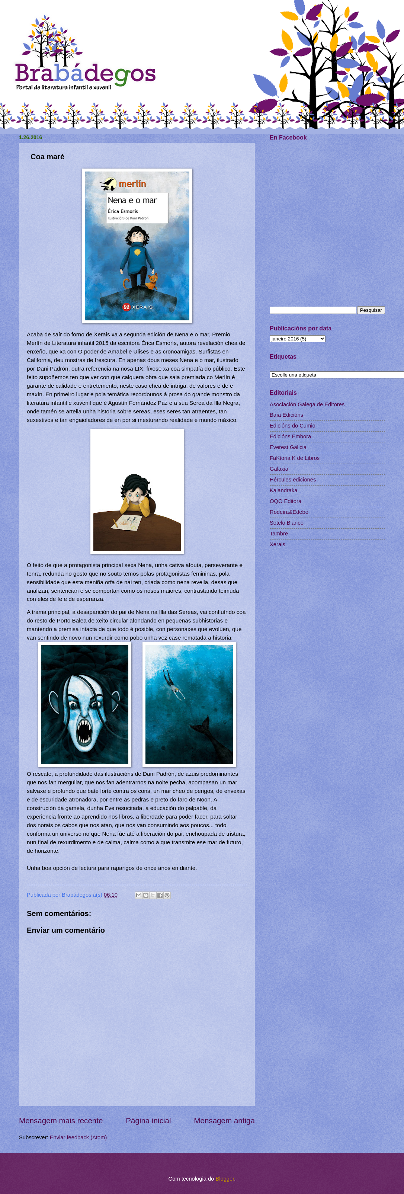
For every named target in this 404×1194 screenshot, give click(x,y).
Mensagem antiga (224, 1120)
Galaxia (279, 469)
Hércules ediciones (293, 480)
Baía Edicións (286, 415)
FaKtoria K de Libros (295, 458)
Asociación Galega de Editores (307, 404)
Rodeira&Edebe (289, 512)
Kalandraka (283, 490)
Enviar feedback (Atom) (78, 1137)
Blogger (224, 1179)
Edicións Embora (290, 436)
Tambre (279, 534)
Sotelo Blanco (287, 523)
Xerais (277, 544)
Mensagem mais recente (61, 1120)
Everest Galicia (288, 447)
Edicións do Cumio (292, 426)
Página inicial (148, 1120)
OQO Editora (285, 501)
